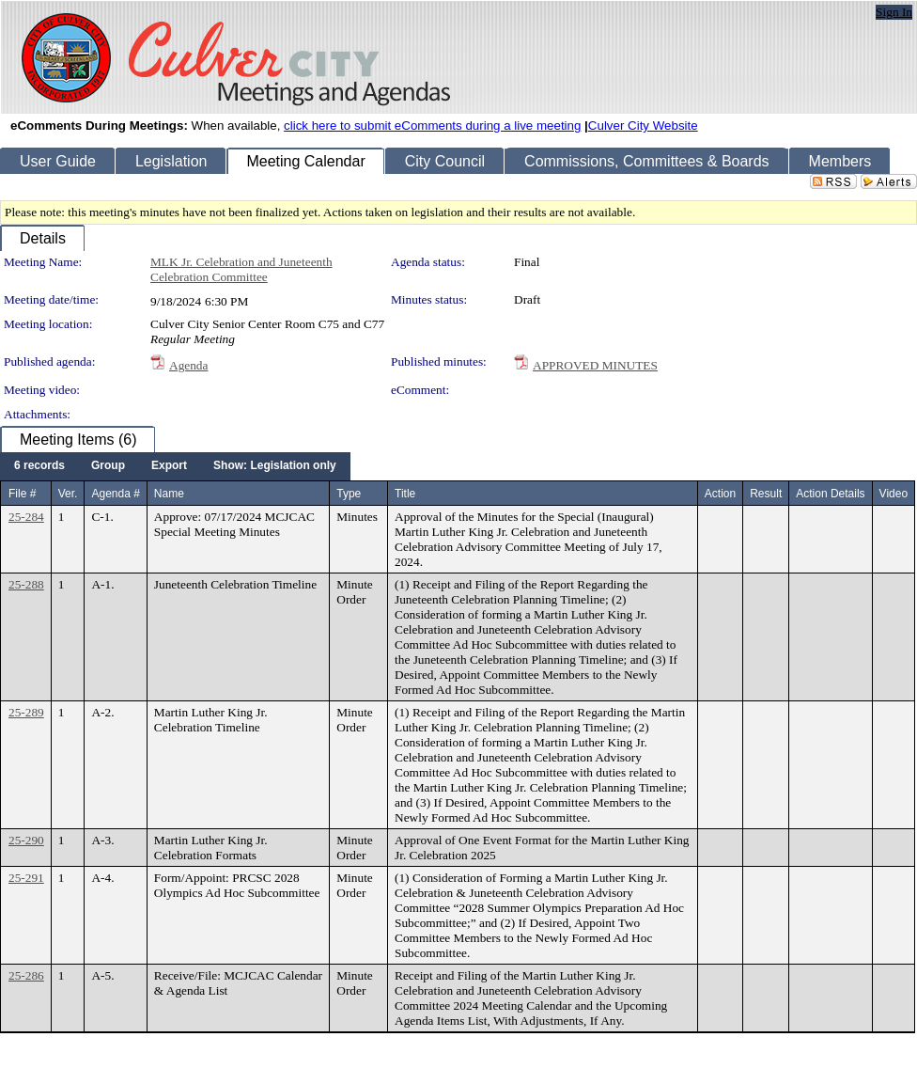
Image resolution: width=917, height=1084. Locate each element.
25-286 (26, 975)
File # (22, 493)
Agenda (188, 365)
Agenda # (115, 493)
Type (348, 493)
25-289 (26, 712)
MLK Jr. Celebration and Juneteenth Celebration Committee (241, 269)
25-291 (26, 878)
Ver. (68, 493)
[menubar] (175, 466)
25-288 (26, 584)
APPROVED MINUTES (595, 365)
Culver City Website (643, 125)
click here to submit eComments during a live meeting (432, 125)
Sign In (894, 12)
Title (405, 493)
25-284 (26, 517)
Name (169, 493)
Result (766, 493)
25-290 (26, 840)
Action (720, 493)
